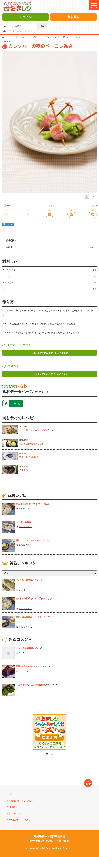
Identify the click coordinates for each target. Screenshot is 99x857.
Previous (23, 735)
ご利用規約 (11, 807)
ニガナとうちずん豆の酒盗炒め (31, 684)
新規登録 (73, 17)
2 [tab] (52, 754)
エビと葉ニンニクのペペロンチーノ (36, 430)
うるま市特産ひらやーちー (32, 580)
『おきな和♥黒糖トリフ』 (31, 443)
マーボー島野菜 (23, 522)
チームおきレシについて (18, 819)
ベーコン (16, 403)
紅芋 (37, 31)
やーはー (23, 590)
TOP (88, 784)
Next (75, 735)
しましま (93, 196)
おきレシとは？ (13, 813)
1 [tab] (47, 754)
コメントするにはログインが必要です (49, 374)
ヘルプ (9, 794)
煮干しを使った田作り (30, 457)
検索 (42, 26)
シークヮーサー (30, 31)
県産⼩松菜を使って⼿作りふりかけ (33, 504)
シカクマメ (20, 31)
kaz (20, 689)
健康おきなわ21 (25, 508)
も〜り (21, 653)
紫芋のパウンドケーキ (27, 666)
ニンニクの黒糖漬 (24, 648)
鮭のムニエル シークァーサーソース (33, 540)
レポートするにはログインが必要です (49, 353)
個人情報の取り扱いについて (20, 801)
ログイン (25, 17)
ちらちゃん (23, 671)
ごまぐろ (23, 470)
